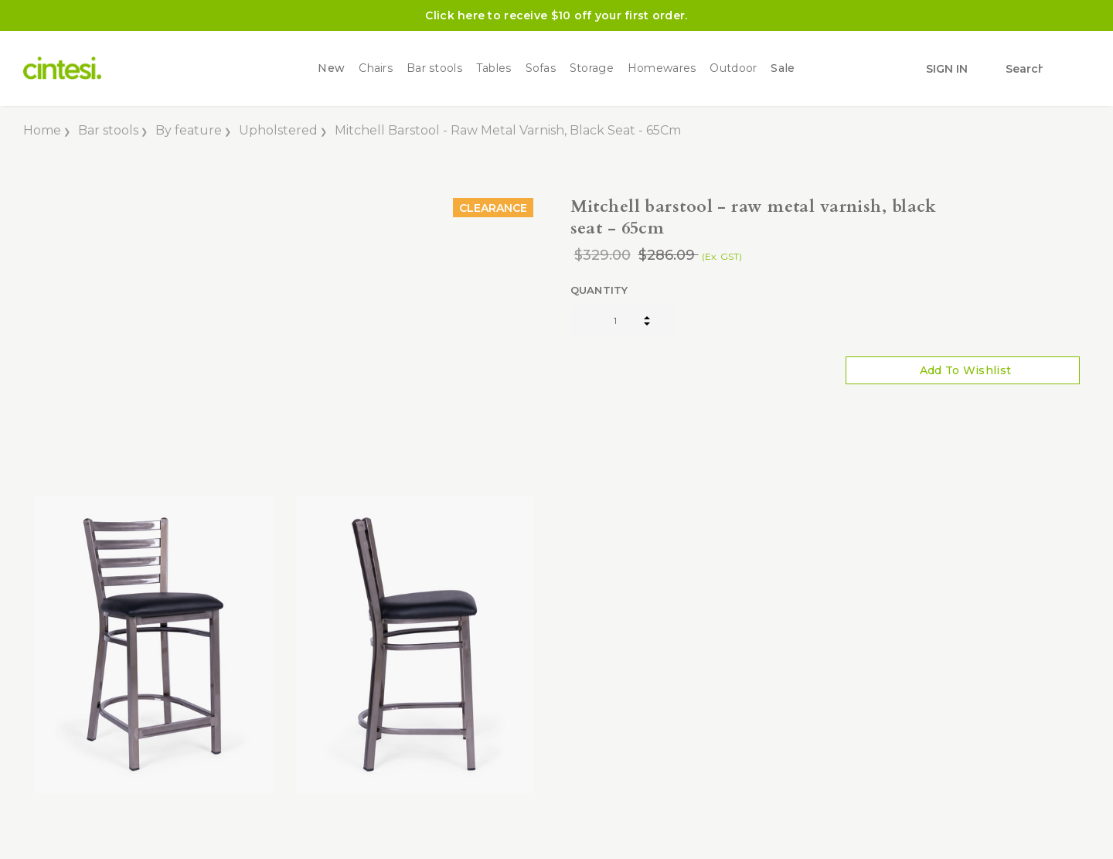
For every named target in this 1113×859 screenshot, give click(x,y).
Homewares (662, 68)
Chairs (376, 68)
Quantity (599, 290)
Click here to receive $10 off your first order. (556, 15)
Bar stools (434, 68)
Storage (592, 68)
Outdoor (733, 68)
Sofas (541, 68)
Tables (494, 68)
